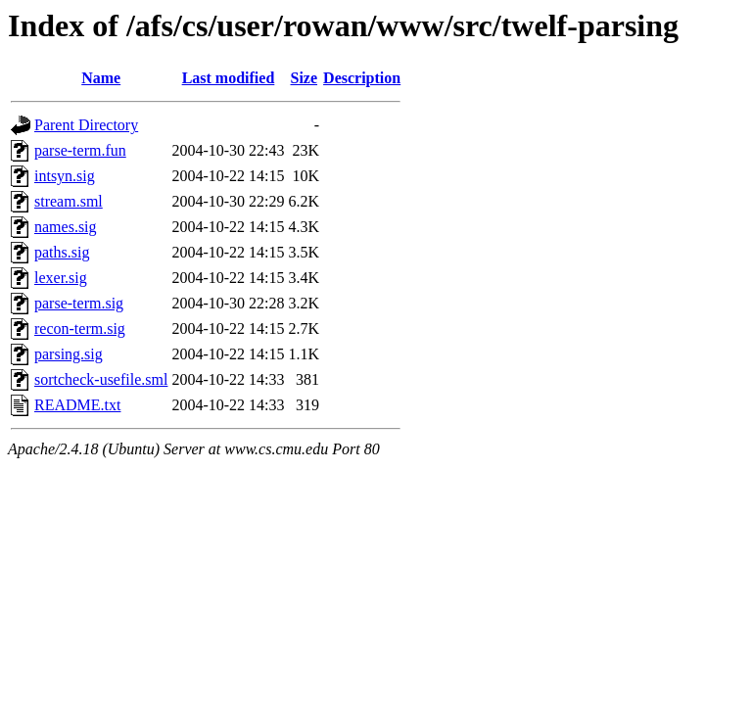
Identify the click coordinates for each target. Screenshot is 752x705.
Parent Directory (86, 125)
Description (361, 78)
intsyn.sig (64, 175)
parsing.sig (68, 354)
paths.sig (61, 252)
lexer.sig (60, 277)
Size (304, 78)
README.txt (77, 405)
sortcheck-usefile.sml (100, 379)
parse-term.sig (78, 303)
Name (100, 78)
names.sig (65, 226)
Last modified (228, 78)
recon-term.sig (79, 328)
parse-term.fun (80, 150)
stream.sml (68, 201)
